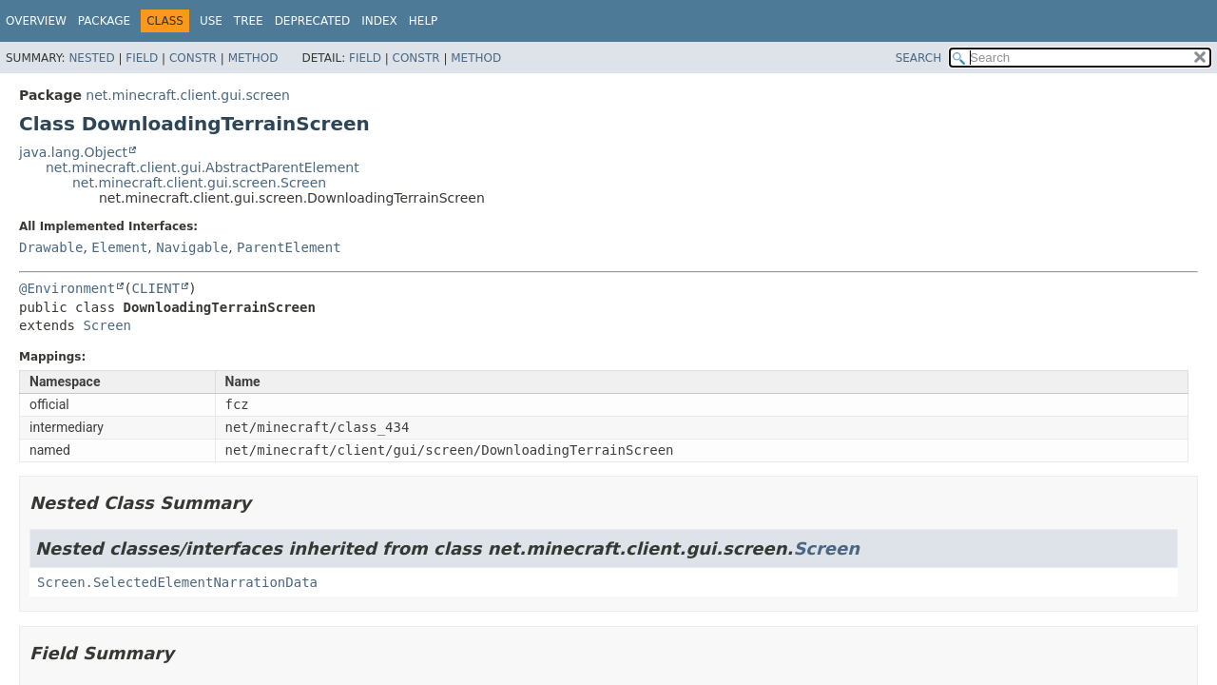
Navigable (192, 247)
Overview (36, 21)
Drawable (51, 247)
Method (253, 58)
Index (379, 21)
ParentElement (289, 247)
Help (423, 21)
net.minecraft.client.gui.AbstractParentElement (202, 167)
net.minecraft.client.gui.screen (188, 95)
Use (211, 21)
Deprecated (313, 21)
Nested (91, 58)
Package (104, 21)
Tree (248, 21)
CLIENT (156, 288)
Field (142, 58)
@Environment (67, 288)
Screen (107, 325)
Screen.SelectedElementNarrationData (177, 582)
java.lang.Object (73, 152)
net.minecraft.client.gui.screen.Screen (199, 182)
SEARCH (919, 58)
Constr (193, 58)
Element (119, 247)
